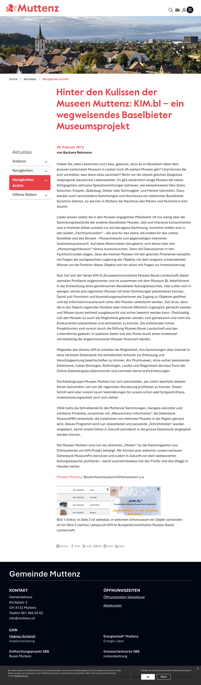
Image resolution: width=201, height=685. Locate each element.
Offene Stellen (24, 194)
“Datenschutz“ (21, 675)
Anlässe (19, 161)
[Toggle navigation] (190, 10)
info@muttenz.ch (22, 618)
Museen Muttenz (69, 477)
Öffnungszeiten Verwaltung (124, 597)
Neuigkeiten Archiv (25, 183)
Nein (164, 677)
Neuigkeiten (22, 170)
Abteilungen (112, 605)
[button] (62, 546)
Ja (148, 677)
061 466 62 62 (32, 613)
